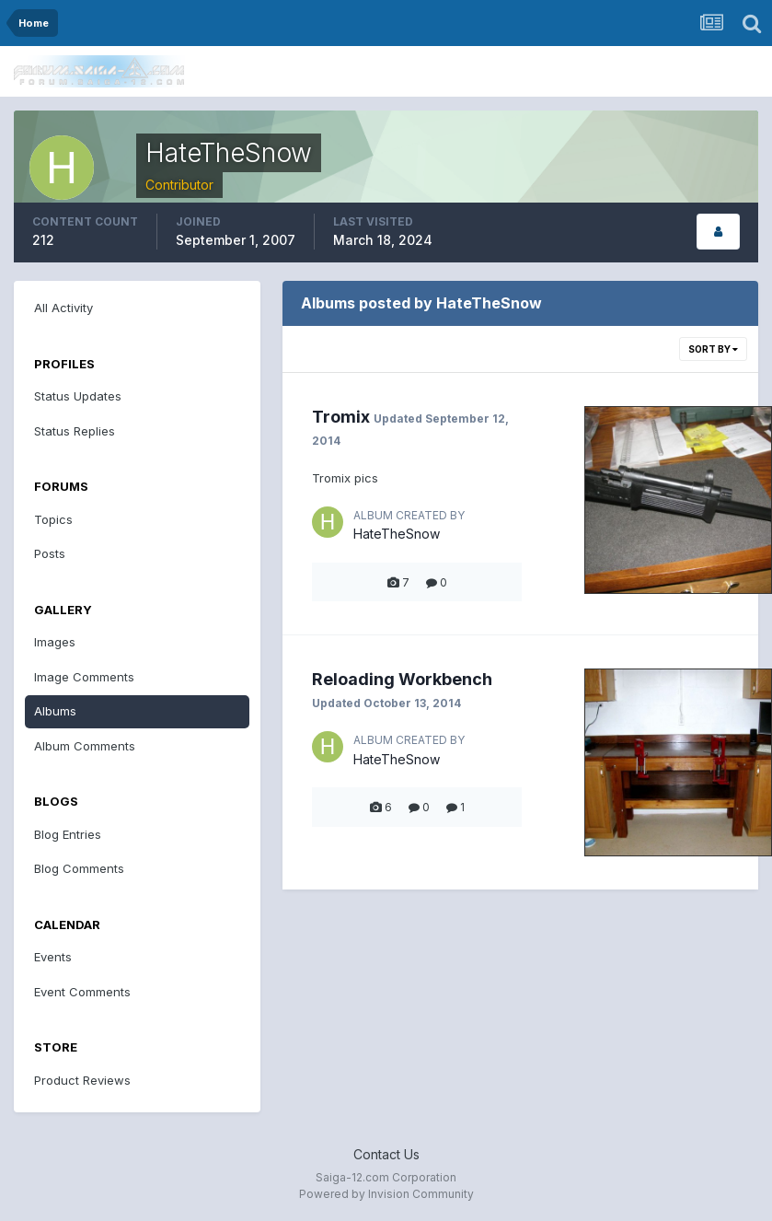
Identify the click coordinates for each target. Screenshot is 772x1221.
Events (53, 956)
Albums (55, 711)
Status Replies (74, 431)
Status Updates (77, 396)
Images (54, 641)
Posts (49, 553)
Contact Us (386, 1154)
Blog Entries (67, 834)
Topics (53, 519)
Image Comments (84, 676)
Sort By (713, 349)
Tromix (341, 416)
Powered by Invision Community (386, 1194)
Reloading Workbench (402, 679)
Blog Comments (79, 868)
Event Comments (82, 991)
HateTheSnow (396, 533)
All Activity (63, 307)
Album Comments (84, 745)
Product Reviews (82, 1080)
